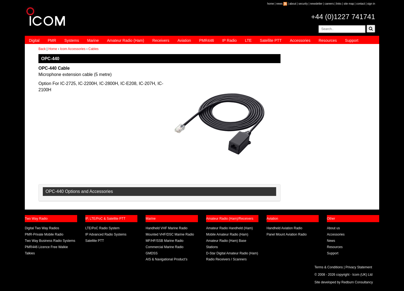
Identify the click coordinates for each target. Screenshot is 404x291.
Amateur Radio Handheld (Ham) (229, 228)
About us (333, 228)
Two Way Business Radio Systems (50, 241)
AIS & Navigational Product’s (166, 259)
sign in (371, 3)
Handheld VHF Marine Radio (166, 228)
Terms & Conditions (329, 267)
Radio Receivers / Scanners (226, 259)
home (270, 3)
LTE (248, 40)
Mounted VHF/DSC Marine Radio (170, 234)
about (293, 3)
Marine (93, 40)
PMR (52, 40)
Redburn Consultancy (357, 282)
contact (360, 3)
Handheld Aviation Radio (284, 228)
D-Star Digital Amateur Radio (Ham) (232, 253)
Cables (93, 49)
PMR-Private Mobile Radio (44, 234)
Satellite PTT (271, 40)
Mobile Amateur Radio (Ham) (227, 234)
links (339, 3)
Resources (328, 40)
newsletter (316, 3)
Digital (34, 40)
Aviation (184, 40)
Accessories (300, 40)
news (279, 3)
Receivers (160, 40)
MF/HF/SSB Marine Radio (164, 241)
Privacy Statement (358, 267)
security (303, 3)
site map (349, 3)
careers (329, 3)
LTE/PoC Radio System (102, 228)
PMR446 (206, 40)
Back (42, 49)
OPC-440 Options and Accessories (79, 191)
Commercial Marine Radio (164, 247)
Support (351, 40)
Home (52, 49)
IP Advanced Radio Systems (105, 234)
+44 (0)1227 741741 (343, 17)
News (331, 241)
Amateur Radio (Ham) (125, 40)
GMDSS (152, 253)
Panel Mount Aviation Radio (287, 234)
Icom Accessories (72, 49)
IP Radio (229, 40)
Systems (71, 40)
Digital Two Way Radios (42, 228)
